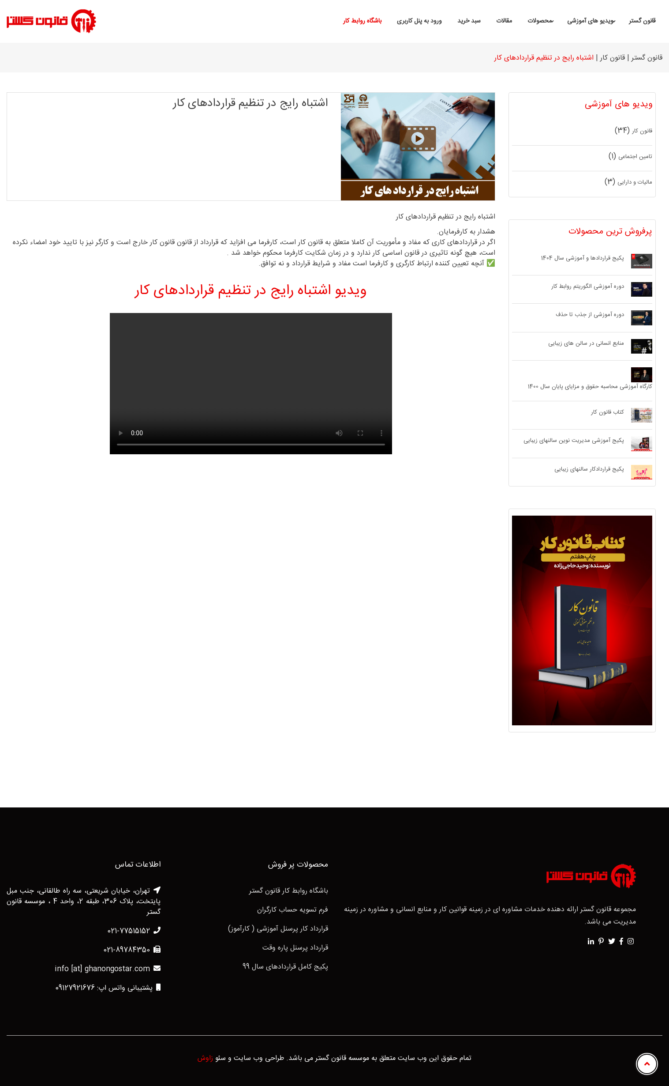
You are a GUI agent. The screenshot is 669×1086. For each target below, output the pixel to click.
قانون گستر (642, 21)
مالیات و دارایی (634, 182)
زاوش (205, 1058)
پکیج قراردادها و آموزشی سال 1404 (582, 258)
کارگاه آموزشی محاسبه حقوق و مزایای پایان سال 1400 (590, 387)
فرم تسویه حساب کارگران (292, 910)
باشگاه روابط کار (362, 21)
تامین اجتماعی (635, 157)
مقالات (504, 21)
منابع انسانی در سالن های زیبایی (586, 343)
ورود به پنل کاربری (419, 21)
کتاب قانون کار (607, 412)
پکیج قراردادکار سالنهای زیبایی (589, 469)
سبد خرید (469, 21)
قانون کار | (610, 58)
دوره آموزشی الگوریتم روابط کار (587, 286)
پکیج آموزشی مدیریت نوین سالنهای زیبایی (573, 441)
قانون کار (642, 131)
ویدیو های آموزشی (590, 21)
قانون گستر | (644, 58)
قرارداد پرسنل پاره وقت (295, 948)
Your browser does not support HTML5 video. (251, 383)
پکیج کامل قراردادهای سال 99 (285, 967)
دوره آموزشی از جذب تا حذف (590, 315)
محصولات (539, 21)
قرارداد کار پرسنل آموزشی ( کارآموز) (278, 929)
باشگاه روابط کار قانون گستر (288, 891)
